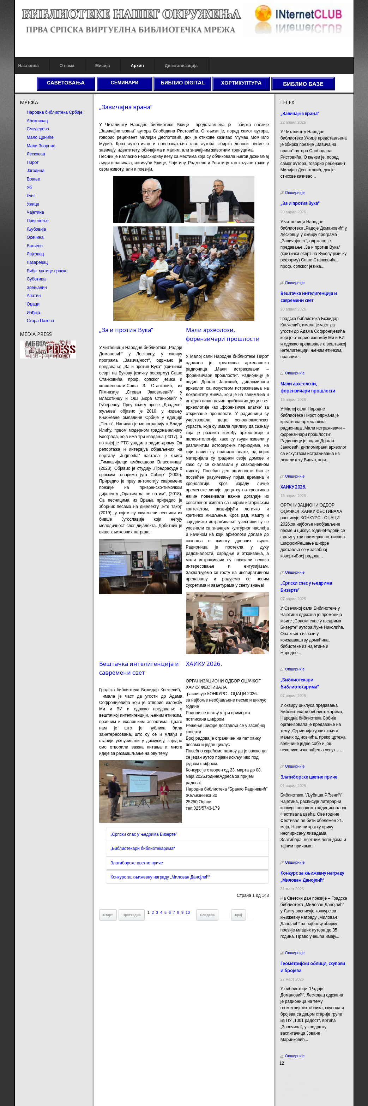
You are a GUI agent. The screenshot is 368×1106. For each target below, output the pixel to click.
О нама (67, 65)
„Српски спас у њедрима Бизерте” (143, 834)
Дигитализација (181, 65)
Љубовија (36, 229)
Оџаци (33, 304)
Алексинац (37, 120)
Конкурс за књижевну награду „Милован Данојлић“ (160, 877)
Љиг (31, 195)
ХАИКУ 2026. (204, 664)
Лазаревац (37, 262)
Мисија (102, 65)
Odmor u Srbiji (293, 1095)
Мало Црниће (40, 137)
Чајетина (35, 212)
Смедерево (38, 128)
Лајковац (35, 254)
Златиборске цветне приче (136, 862)
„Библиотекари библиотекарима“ (142, 848)
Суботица (36, 279)
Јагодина (35, 170)
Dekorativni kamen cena (302, 1083)
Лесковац (36, 154)
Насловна (28, 65)
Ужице (33, 204)
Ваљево (35, 245)
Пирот (33, 162)
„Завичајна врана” (125, 107)
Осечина (35, 237)
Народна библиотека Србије (55, 112)
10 (188, 912)
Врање (33, 179)
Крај (238, 915)
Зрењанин (37, 287)
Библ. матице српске (47, 270)
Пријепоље (38, 220)
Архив (137, 65)
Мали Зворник (41, 145)
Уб (29, 187)
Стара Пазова (40, 320)
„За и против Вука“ (126, 330)
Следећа (207, 915)
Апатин (34, 295)
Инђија (33, 312)
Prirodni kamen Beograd (302, 1089)
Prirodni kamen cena (298, 1076)
